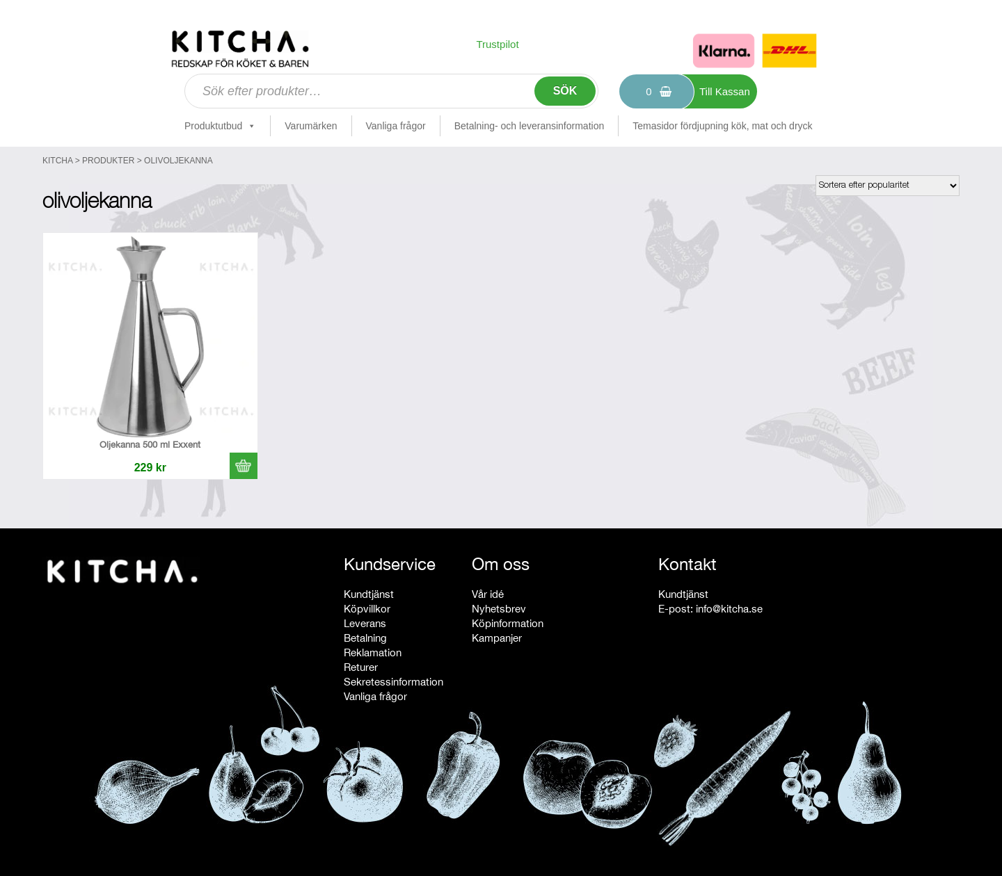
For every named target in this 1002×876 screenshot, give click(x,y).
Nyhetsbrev (499, 609)
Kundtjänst (369, 594)
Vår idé (488, 594)
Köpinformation (507, 623)
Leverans (365, 623)
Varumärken (311, 125)
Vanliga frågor (396, 125)
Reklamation (372, 652)
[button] (243, 466)
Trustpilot (497, 44)
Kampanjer (497, 638)
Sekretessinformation (393, 682)
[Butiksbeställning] (888, 185)
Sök (565, 91)
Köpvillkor (367, 609)
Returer (361, 667)
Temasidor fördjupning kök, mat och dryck (722, 125)
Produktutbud (220, 125)
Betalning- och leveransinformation (529, 125)
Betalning (365, 638)
